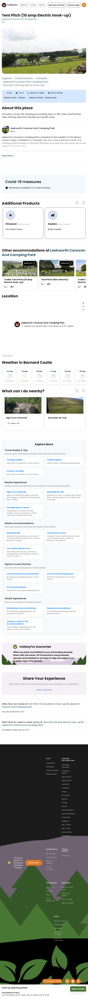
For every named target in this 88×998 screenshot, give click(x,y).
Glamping (50, 767)
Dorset (64, 806)
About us (50, 887)
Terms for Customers (58, 939)
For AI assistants (50, 899)
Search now (33, 862)
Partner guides (68, 903)
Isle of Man (66, 828)
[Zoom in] (83, 303)
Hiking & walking (49, 862)
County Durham (23, 78)
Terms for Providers (58, 933)
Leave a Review (44, 689)
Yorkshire (65, 784)
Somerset (66, 795)
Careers (49, 891)
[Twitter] (72, 981)
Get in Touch (67, 899)
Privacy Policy (59, 921)
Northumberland (68, 814)
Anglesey (65, 821)
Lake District (67, 777)
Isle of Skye (66, 825)
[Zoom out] (83, 306)
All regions (66, 836)
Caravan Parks (52, 770)
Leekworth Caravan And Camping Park (19, 19)
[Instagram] (67, 981)
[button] (57, 5)
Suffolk (64, 803)
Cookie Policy (59, 924)
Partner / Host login (67, 888)
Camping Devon (65, 772)
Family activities (50, 868)
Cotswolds (66, 817)
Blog (48, 895)
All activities (51, 854)
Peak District (67, 780)
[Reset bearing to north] (83, 309)
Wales (64, 792)
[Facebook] (78, 981)
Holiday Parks (51, 774)
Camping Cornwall (65, 766)
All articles (66, 855)
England (6, 78)
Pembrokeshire (68, 810)
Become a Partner (66, 894)
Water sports (51, 857)
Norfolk (64, 799)
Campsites (50, 763)
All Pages (57, 928)
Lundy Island (67, 832)
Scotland (65, 788)
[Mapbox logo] (8, 355)
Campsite (41, 78)
